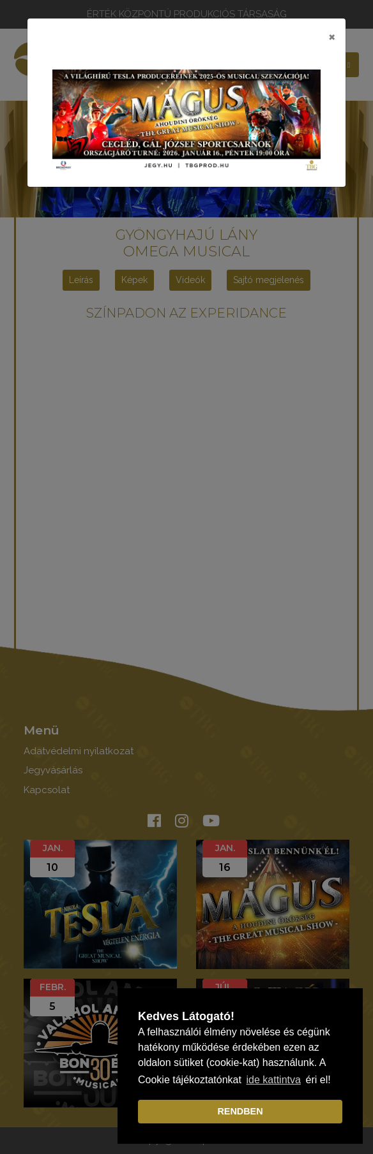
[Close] (332, 36)
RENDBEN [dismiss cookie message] (240, 1111)
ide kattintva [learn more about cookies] (274, 1079)
